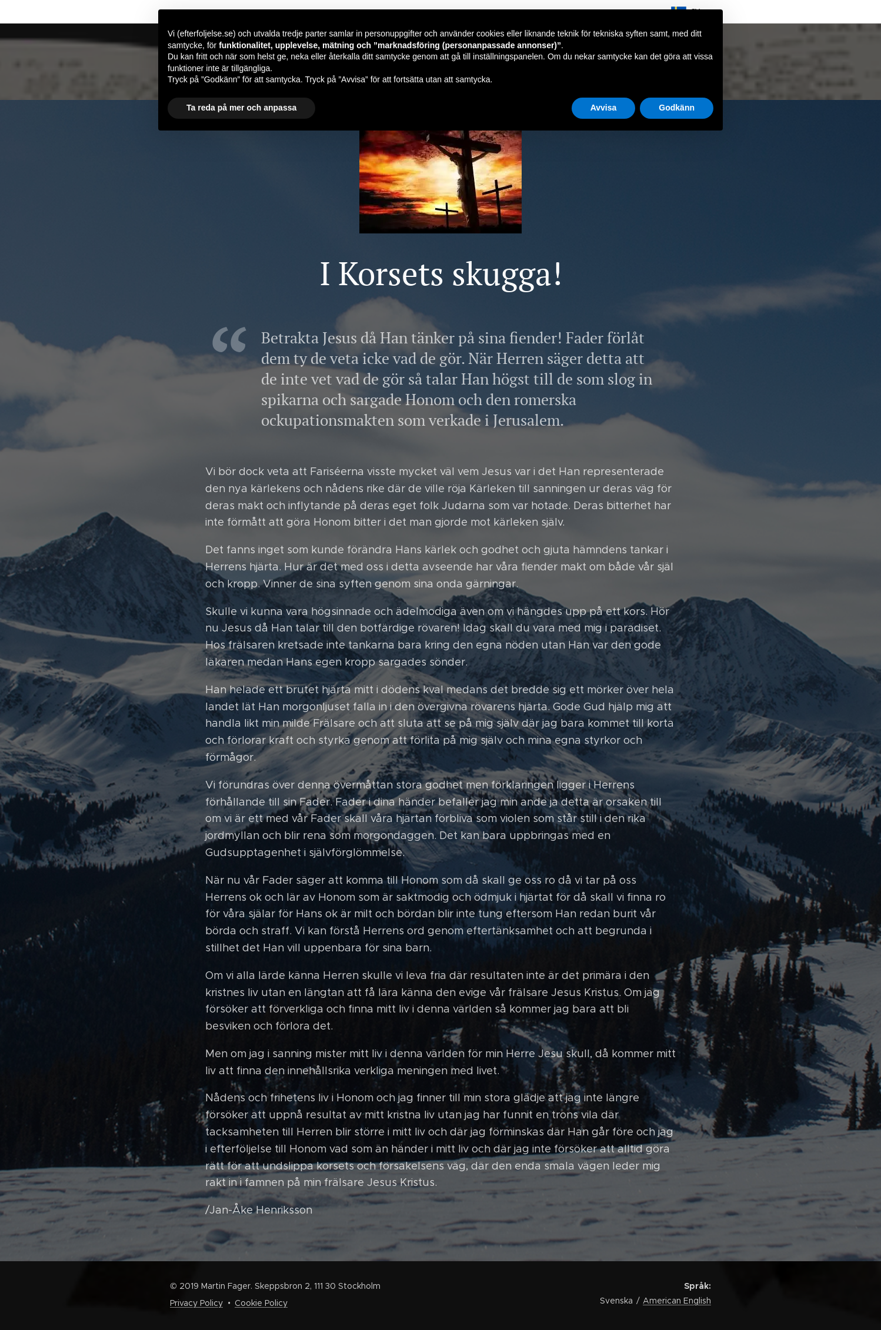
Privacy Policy (196, 1303)
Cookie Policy (261, 1303)
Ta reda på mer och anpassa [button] (241, 107)
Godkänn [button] (677, 107)
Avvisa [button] (603, 107)
